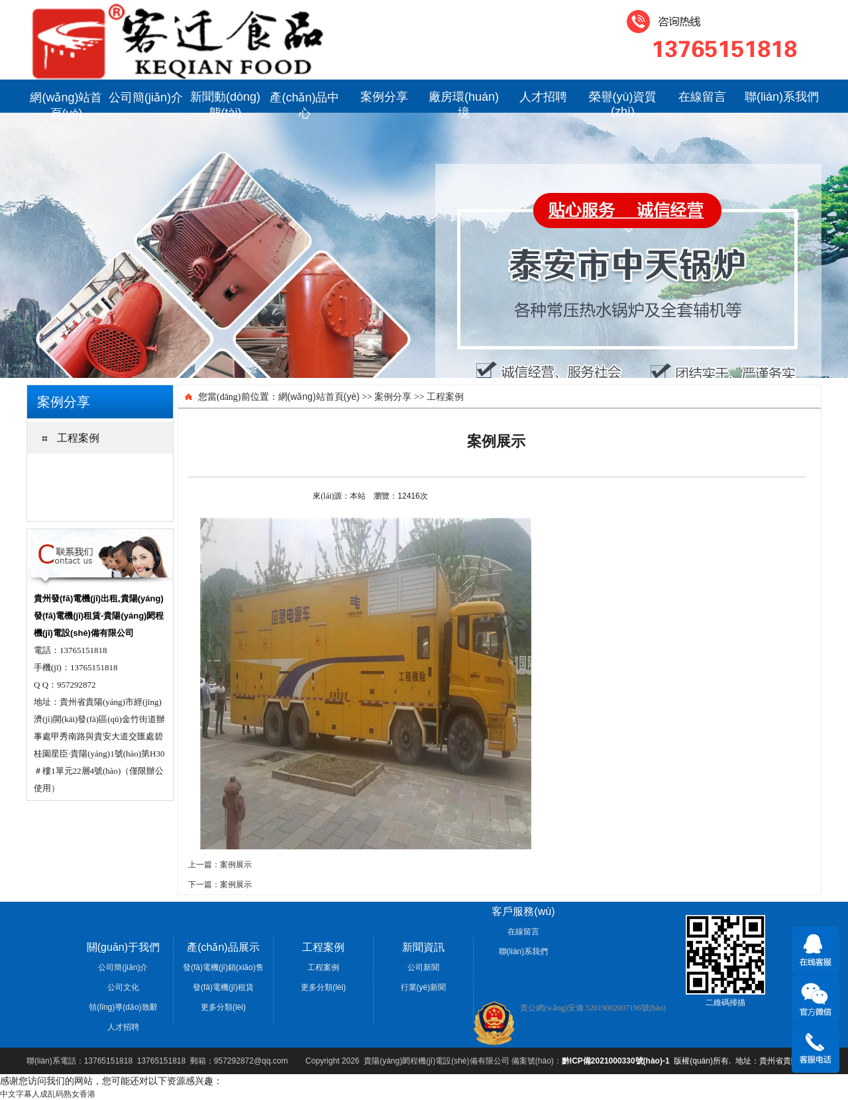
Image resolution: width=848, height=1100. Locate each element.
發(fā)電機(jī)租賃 (223, 987)
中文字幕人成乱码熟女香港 (47, 1094)
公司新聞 (423, 967)
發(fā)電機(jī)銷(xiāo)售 (223, 967)
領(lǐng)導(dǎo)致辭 (123, 1007)
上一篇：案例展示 (220, 864)
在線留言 (702, 96)
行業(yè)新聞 (424, 987)
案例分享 (384, 96)
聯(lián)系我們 (782, 96)
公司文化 (123, 987)
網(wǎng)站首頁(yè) (66, 102)
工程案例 (445, 396)
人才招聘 (543, 96)
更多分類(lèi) (223, 1007)
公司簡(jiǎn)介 (146, 97)
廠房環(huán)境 (464, 101)
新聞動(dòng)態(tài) (225, 101)
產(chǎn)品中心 (304, 102)
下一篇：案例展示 (220, 884)
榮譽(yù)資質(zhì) (623, 101)
